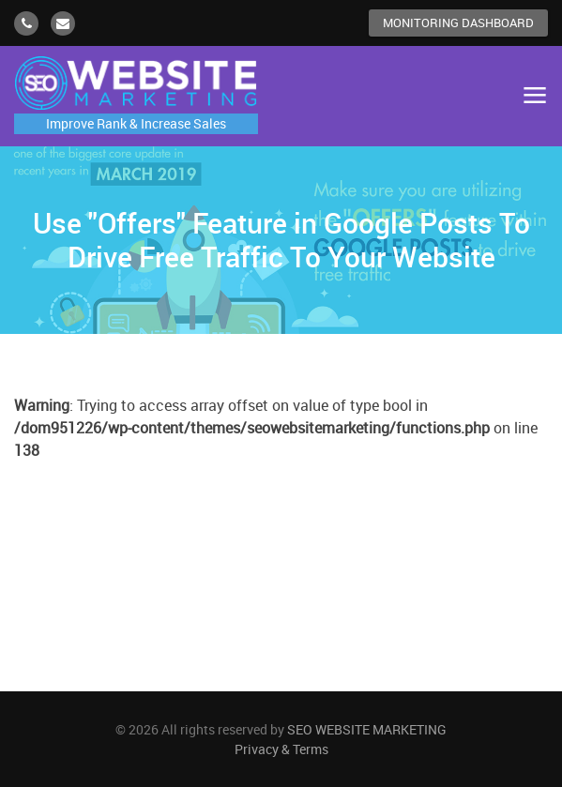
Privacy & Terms (281, 749)
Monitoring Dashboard (458, 22)
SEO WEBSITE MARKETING (367, 729)
